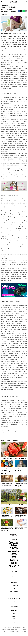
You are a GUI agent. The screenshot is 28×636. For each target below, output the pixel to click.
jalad (17, 431)
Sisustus (14, 576)
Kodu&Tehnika (14, 574)
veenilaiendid (4, 433)
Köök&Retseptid (14, 585)
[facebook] (19, 11)
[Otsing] (24, 2)
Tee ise (14, 588)
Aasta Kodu (14, 594)
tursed (20, 431)
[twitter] (21, 11)
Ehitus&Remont (14, 582)
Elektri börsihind (14, 606)
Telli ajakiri (14, 603)
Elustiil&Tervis (14, 591)
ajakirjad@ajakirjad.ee (12, 629)
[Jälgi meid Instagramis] (14, 619)
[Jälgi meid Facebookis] (14, 623)
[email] (26, 11)
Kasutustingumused (14, 601)
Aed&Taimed (14, 579)
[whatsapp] (23, 11)
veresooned (12, 433)
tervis (13, 431)
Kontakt (14, 616)
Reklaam (14, 613)
